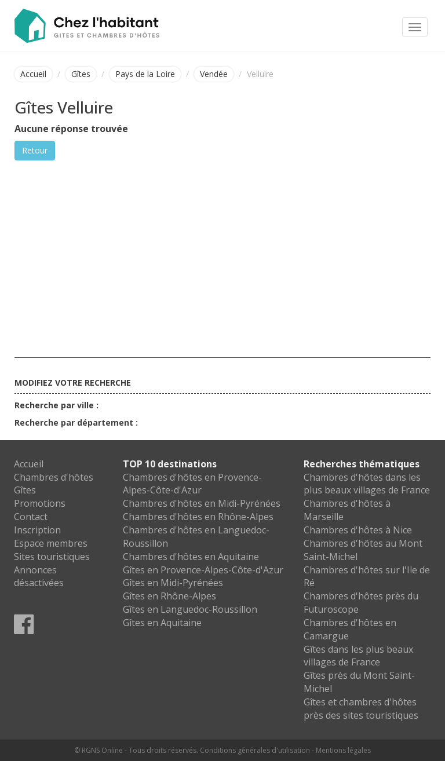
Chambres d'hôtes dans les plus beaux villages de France (367, 484)
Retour (35, 150)
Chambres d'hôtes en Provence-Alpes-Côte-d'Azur (192, 484)
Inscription (37, 530)
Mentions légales (343, 750)
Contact (31, 516)
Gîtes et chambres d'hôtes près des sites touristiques (361, 709)
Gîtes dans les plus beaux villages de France (358, 656)
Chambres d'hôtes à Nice (358, 530)
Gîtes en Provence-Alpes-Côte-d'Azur (203, 570)
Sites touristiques (52, 556)
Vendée (214, 73)
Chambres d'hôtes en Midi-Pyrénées (201, 503)
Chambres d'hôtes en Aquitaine (191, 556)
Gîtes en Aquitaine (162, 622)
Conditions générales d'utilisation (255, 750)
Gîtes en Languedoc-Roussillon (190, 609)
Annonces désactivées (39, 577)
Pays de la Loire (145, 73)
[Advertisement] (222, 247)
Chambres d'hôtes (53, 477)
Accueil (33, 73)
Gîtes (80, 73)
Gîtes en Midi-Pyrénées (173, 582)
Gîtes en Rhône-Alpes (169, 596)
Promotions (39, 503)
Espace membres (50, 543)
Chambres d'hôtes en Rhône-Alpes (198, 516)
